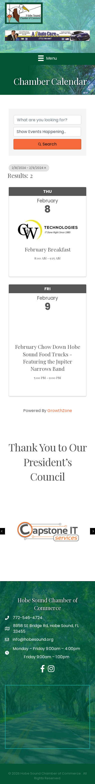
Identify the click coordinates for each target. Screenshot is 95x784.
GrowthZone (59, 410)
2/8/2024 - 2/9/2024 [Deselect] (29, 168)
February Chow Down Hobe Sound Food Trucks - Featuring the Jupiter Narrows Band (47, 357)
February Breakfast (48, 249)
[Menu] (47, 58)
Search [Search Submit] (47, 144)
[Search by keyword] (47, 120)
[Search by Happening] (47, 131)
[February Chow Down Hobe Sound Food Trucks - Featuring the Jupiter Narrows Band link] (47, 326)
